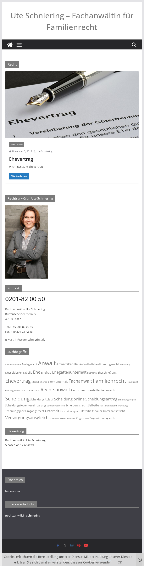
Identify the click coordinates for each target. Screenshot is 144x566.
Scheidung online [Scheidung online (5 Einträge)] (69, 399)
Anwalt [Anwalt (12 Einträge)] (47, 363)
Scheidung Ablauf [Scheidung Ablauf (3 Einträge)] (41, 399)
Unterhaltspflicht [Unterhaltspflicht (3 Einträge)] (114, 411)
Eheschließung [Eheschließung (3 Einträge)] (107, 372)
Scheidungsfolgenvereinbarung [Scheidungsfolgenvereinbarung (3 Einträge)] (25, 405)
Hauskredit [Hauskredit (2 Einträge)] (132, 382)
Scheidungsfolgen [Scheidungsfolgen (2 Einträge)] (127, 399)
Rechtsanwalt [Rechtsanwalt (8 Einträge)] (55, 389)
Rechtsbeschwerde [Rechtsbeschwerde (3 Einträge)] (83, 390)
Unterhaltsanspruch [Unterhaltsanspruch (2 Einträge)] (70, 411)
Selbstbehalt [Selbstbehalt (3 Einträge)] (96, 405)
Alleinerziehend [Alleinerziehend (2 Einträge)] (13, 364)
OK (120, 562)
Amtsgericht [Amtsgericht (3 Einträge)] (29, 364)
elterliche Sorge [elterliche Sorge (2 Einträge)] (39, 382)
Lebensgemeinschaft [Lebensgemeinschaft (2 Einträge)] (15, 390)
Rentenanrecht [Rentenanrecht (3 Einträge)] (106, 390)
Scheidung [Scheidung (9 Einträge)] (17, 398)
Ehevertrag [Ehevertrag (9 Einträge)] (18, 380)
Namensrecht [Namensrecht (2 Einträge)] (33, 390)
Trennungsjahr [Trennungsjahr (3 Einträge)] (15, 411)
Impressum (12, 491)
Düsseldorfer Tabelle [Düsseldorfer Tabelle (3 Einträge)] (18, 372)
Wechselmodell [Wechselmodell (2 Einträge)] (67, 418)
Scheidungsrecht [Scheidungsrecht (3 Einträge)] (76, 405)
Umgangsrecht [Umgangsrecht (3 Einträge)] (34, 411)
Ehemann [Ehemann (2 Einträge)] (92, 372)
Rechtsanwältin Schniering (22, 515)
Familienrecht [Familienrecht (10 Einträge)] (109, 380)
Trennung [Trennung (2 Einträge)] (123, 405)
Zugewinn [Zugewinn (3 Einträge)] (82, 418)
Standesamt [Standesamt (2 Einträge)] (111, 405)
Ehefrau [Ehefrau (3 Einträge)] (46, 372)
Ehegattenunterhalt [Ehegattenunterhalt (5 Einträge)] (69, 372)
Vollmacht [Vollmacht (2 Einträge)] (54, 418)
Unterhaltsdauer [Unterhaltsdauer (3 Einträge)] (91, 411)
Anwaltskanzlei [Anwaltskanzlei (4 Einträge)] (67, 364)
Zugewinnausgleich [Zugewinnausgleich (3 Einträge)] (102, 418)
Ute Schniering (45, 151)
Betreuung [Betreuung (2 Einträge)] (125, 364)
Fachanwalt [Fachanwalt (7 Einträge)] (80, 381)
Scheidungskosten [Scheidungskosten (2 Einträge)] (56, 405)
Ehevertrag (17, 144)
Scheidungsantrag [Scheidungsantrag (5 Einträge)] (101, 399)
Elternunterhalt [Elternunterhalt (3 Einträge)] (58, 381)
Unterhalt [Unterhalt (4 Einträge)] (52, 411)
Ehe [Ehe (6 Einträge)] (36, 372)
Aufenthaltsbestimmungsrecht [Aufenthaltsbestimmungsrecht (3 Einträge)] (99, 364)
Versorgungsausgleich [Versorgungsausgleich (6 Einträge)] (27, 417)
